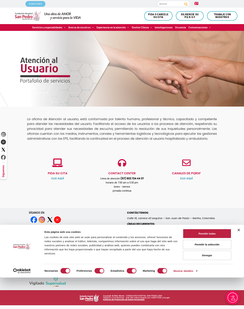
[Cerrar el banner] (239, 261)
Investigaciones (164, 27)
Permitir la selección (207, 275)
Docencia (180, 27)
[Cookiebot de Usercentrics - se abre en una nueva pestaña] (22, 302)
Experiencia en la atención (113, 27)
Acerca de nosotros (81, 27)
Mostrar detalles (183, 302)
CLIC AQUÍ (57, 178)
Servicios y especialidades (49, 27)
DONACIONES (35, 3)
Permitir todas (207, 265)
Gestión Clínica (142, 27)
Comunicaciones (199, 27)
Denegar (207, 286)
